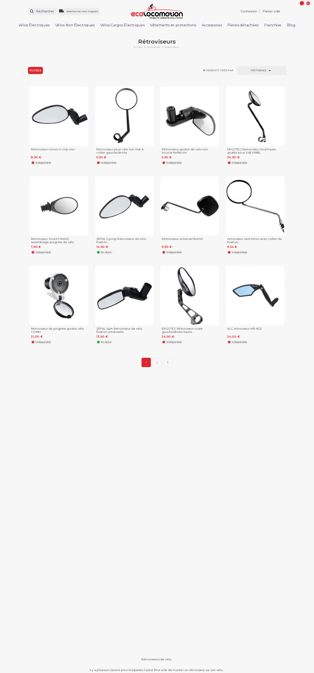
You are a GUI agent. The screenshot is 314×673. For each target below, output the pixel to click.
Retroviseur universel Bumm (182, 239)
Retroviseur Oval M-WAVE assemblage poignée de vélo (52, 240)
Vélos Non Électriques (75, 25)
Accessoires (212, 25)
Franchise (272, 25)
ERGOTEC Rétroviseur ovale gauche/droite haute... (182, 330)
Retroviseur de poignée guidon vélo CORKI (57, 330)
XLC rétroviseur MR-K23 (244, 328)
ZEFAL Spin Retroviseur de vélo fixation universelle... (119, 330)
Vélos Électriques (34, 25)
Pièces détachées (243, 25)
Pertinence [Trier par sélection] (261, 70)
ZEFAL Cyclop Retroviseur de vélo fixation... (121, 240)
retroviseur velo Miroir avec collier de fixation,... (254, 240)
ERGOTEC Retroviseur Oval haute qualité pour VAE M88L (251, 151)
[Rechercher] (42, 11)
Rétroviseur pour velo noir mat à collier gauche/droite (119, 151)
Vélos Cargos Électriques (122, 25)
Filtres (35, 70)
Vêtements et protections (173, 25)
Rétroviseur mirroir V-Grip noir (53, 149)
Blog (291, 25)
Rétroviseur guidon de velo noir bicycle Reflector (185, 151)
